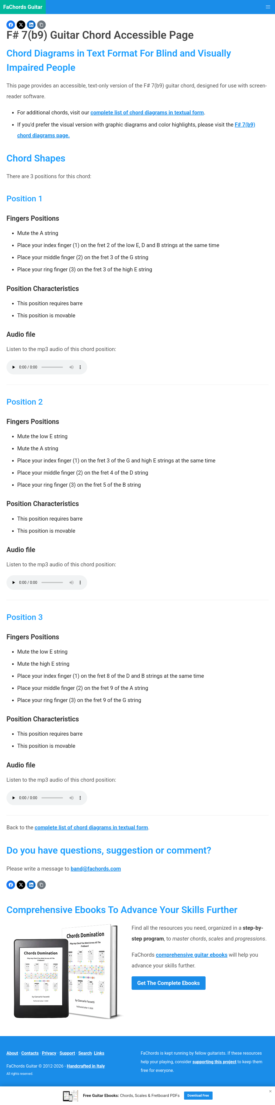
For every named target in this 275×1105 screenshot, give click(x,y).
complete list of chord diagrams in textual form (147, 112)
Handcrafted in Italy (86, 1066)
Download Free (198, 1095)
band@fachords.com (96, 868)
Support (67, 1053)
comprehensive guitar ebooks (191, 955)
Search (85, 1053)
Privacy (49, 1053)
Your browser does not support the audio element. (46, 367)
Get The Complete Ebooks (168, 983)
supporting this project (214, 1061)
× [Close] (270, 1091)
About (12, 1053)
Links (99, 1053)
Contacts (29, 1053)
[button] (268, 7)
